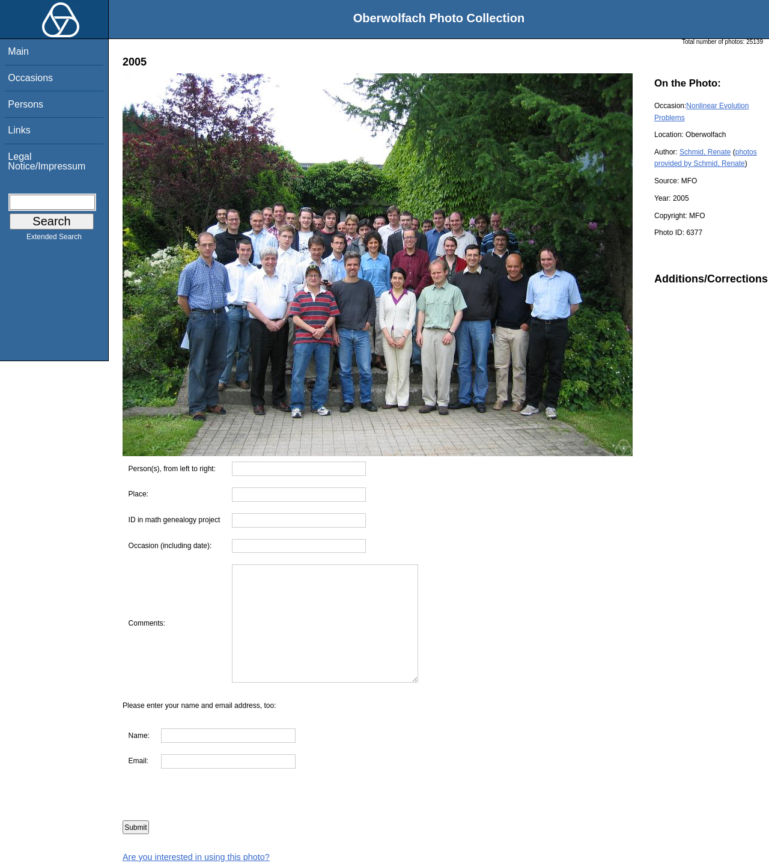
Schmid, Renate (705, 152)
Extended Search (54, 239)
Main (18, 51)
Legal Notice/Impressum (46, 161)
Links (19, 130)
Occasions (30, 78)
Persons (25, 104)
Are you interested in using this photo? (196, 857)
